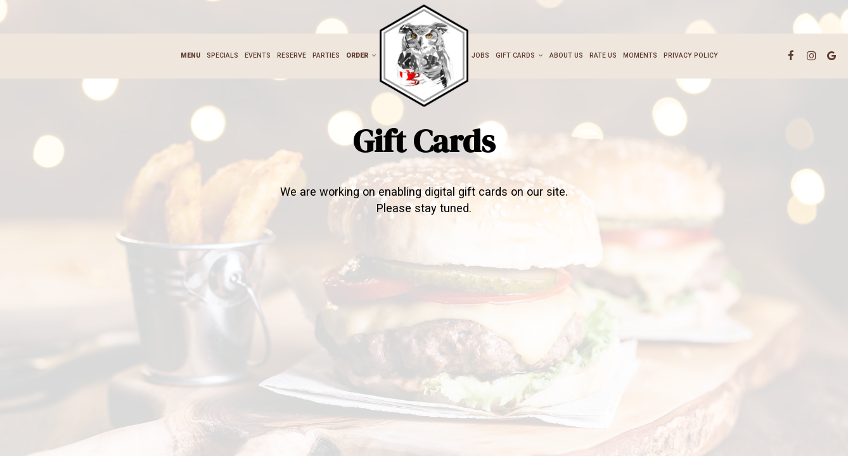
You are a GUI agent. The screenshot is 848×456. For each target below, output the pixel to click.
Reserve (291, 55)
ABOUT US (566, 55)
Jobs (480, 55)
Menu (190, 55)
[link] (424, 55)
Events (258, 55)
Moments (640, 55)
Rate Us (603, 55)
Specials (222, 55)
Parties (326, 55)
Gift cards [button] (519, 55)
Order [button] (361, 55)
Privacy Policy (691, 55)
